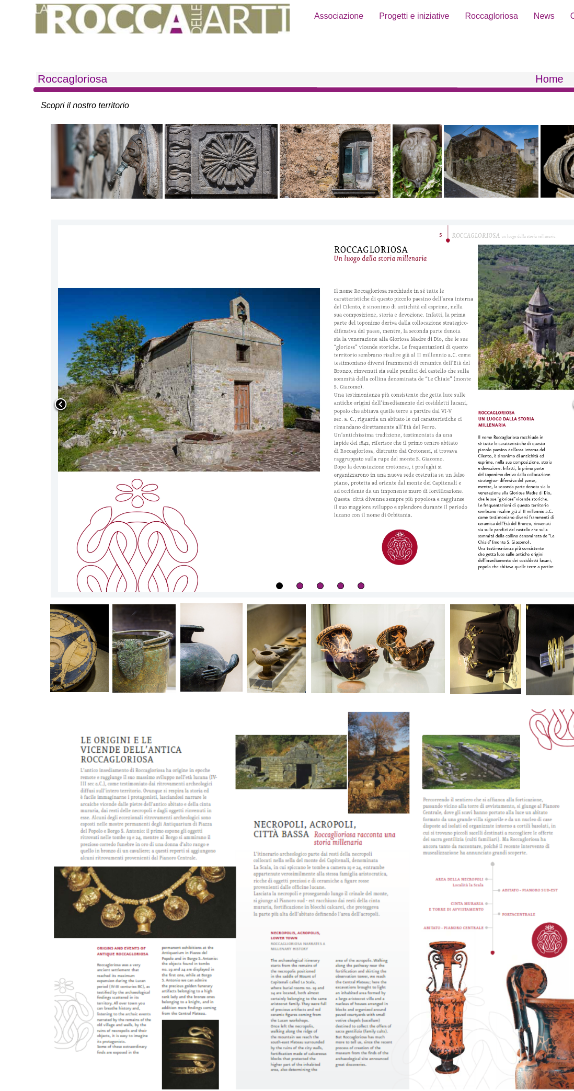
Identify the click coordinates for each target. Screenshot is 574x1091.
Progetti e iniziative (414, 16)
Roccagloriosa (491, 16)
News (544, 16)
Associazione (338, 16)
